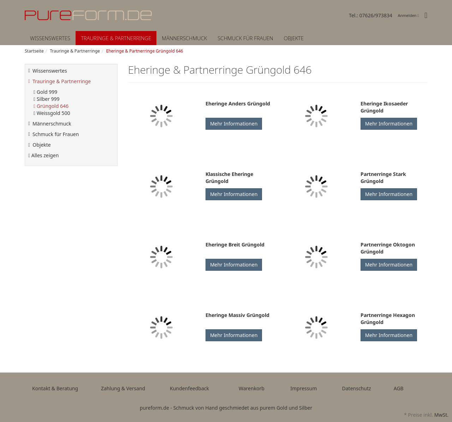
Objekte (293, 38)
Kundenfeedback (189, 388)
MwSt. (441, 414)
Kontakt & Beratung (55, 388)
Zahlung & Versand (123, 388)
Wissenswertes (50, 38)
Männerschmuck (184, 38)
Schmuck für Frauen (245, 38)
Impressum (303, 388)
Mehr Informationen (233, 123)
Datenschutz (356, 388)
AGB (399, 388)
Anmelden (408, 15)
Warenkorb (251, 388)
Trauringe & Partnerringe (116, 38)
